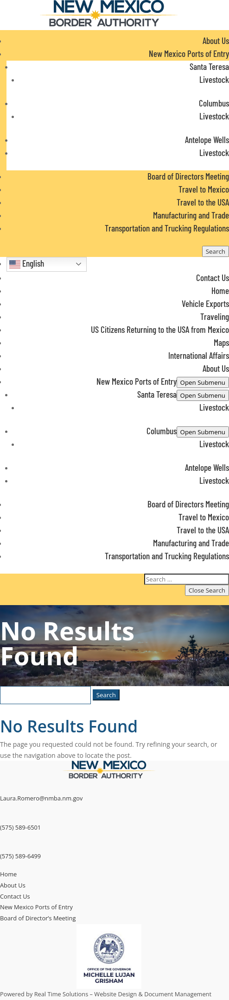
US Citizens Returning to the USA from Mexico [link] (160, 329)
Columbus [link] (214, 103)
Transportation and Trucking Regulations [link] (167, 228)
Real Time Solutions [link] (61, 994)
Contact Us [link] (212, 277)
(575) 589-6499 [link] (20, 856)
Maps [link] (221, 342)
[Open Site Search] (215, 251)
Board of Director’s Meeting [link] (38, 918)
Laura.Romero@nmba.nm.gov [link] (41, 798)
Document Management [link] (177, 994)
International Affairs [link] (198, 355)
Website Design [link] (115, 994)
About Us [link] (216, 40)
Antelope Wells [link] (207, 139)
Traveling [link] (214, 316)
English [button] (26, 264)
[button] (114, 415)
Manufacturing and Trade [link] (191, 215)
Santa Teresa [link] (209, 66)
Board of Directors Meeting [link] (188, 176)
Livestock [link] (214, 79)
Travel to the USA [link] (203, 202)
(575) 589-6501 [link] (20, 827)
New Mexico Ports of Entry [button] (189, 53)
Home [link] (220, 290)
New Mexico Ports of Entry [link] (36, 907)
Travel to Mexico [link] (203, 189)
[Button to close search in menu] (207, 590)
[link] (109, 24)
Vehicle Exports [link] (205, 303)
